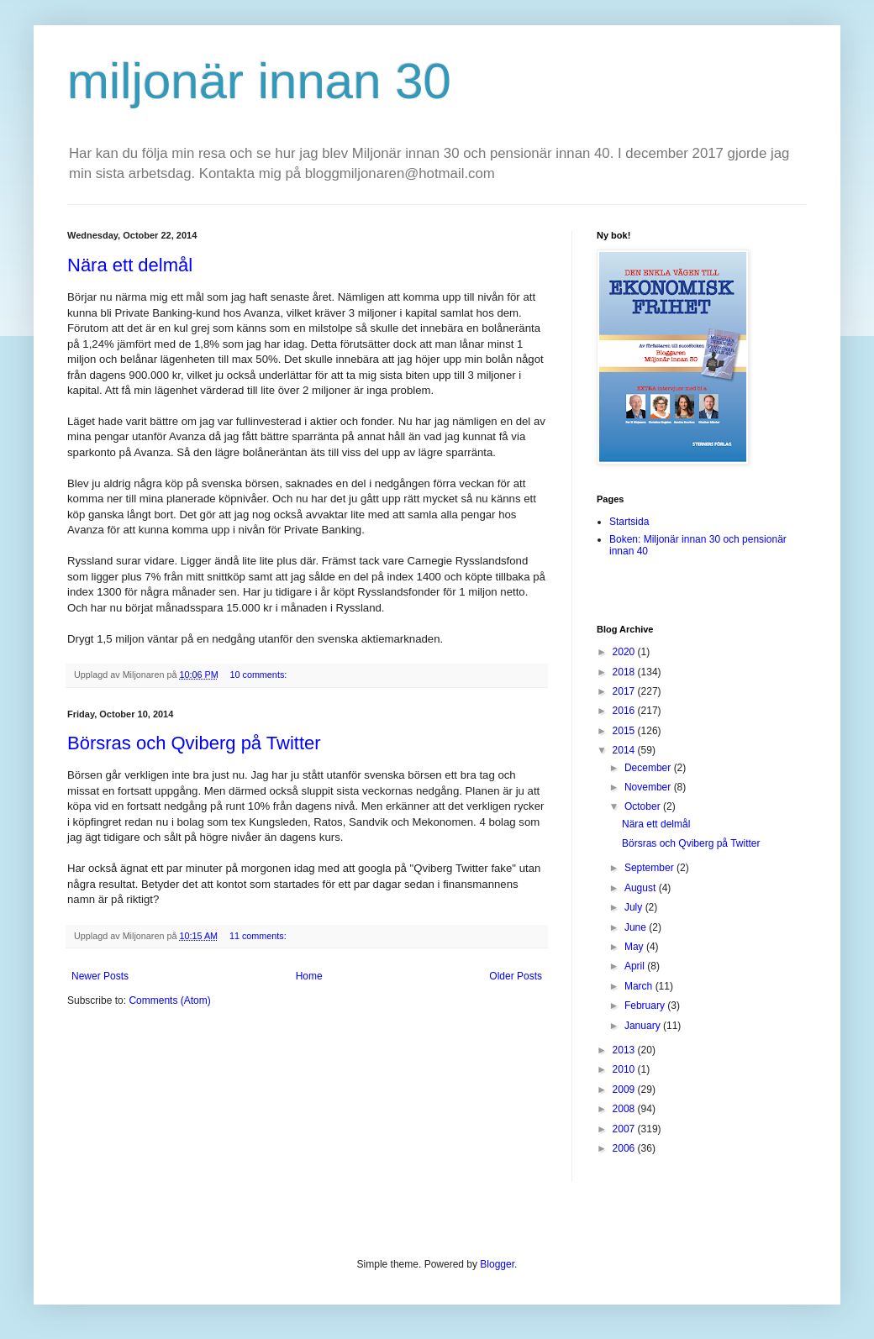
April (635, 966)
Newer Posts (100, 976)
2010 (625, 1069)
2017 (625, 691)
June (636, 927)
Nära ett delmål (129, 265)
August (641, 888)
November (649, 787)
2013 (625, 1050)
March (640, 986)
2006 (625, 1148)
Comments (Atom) (169, 1000)
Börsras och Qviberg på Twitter (194, 743)
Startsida (629, 522)
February (645, 1005)
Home (309, 976)
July (634, 907)
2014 (625, 750)
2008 (625, 1109)
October (643, 806)
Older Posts (515, 976)
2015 (625, 731)
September (650, 868)
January (643, 1026)
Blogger (497, 1264)
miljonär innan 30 (259, 81)
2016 (625, 711)
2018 (625, 672)
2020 (625, 652)
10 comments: (259, 675)
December (649, 768)
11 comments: (259, 936)
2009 (625, 1089)
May (635, 947)
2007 (625, 1129)
